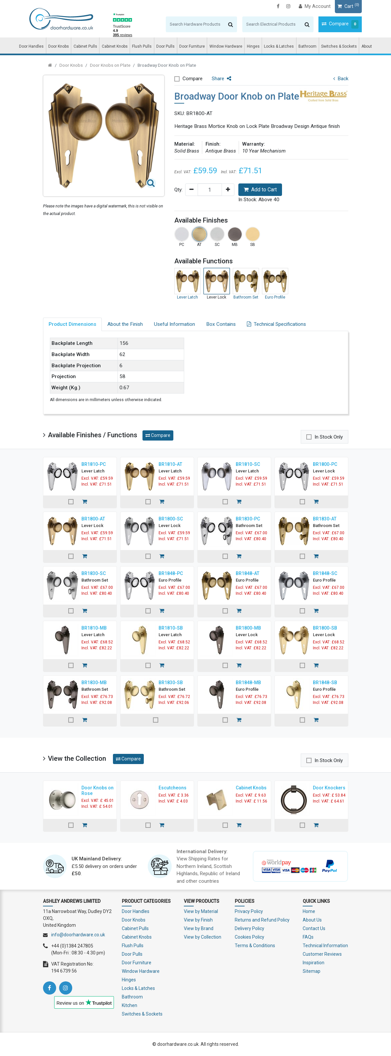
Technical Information (325, 945)
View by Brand (198, 928)
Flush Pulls (142, 46)
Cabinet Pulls (85, 46)
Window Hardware (225, 46)
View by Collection (202, 937)
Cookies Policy (249, 937)
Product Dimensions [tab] (72, 324)
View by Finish (198, 920)
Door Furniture (192, 46)
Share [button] (221, 79)
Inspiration (313, 962)
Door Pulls (165, 46)
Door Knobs (58, 46)
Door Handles (31, 46)
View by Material (201, 911)
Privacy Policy (249, 911)
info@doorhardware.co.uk (78, 934)
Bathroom (307, 46)
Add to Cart (260, 189)
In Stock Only (329, 437)
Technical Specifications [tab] (276, 324)
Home (309, 911)
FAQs (308, 937)
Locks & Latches (279, 46)
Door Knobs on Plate (110, 65)
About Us (312, 920)
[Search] (181, 24)
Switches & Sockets (339, 46)
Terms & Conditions (255, 945)
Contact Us (314, 928)
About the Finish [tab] (125, 324)
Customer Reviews (322, 954)
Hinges (253, 46)
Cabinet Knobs (115, 46)
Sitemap (311, 971)
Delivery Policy (249, 928)
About (366, 46)
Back (340, 79)
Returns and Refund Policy (262, 920)
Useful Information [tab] (174, 324)
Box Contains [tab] (221, 324)
